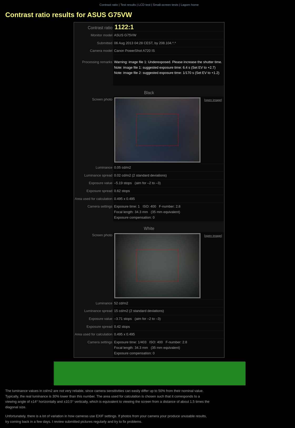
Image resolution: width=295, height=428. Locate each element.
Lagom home (190, 4)
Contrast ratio (108, 4)
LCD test (144, 4)
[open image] (213, 100)
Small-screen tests (165, 4)
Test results (128, 4)
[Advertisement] (150, 373)
